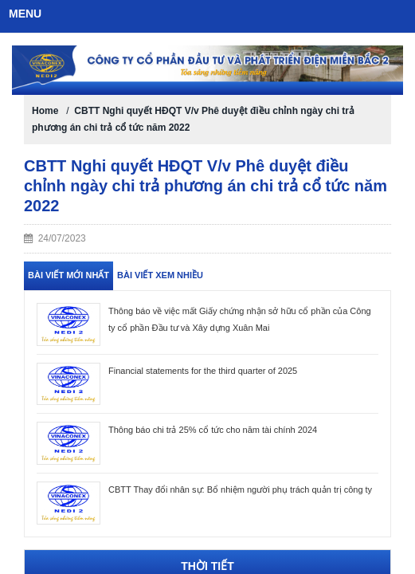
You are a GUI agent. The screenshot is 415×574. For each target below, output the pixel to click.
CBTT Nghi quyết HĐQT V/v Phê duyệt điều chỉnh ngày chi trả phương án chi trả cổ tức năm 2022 (205, 185)
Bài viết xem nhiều (160, 275)
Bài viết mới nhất (68, 275)
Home (45, 110)
